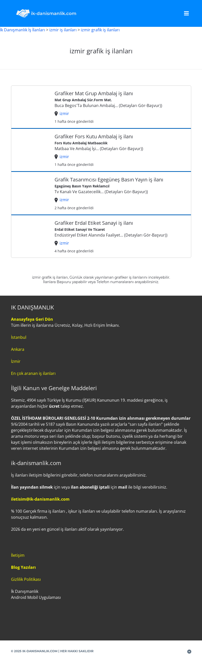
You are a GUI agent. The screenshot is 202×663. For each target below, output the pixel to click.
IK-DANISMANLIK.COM (40, 651)
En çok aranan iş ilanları (33, 373)
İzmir (16, 361)
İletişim (18, 555)
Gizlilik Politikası (26, 579)
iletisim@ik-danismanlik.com (40, 499)
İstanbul (18, 337)
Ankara (17, 349)
